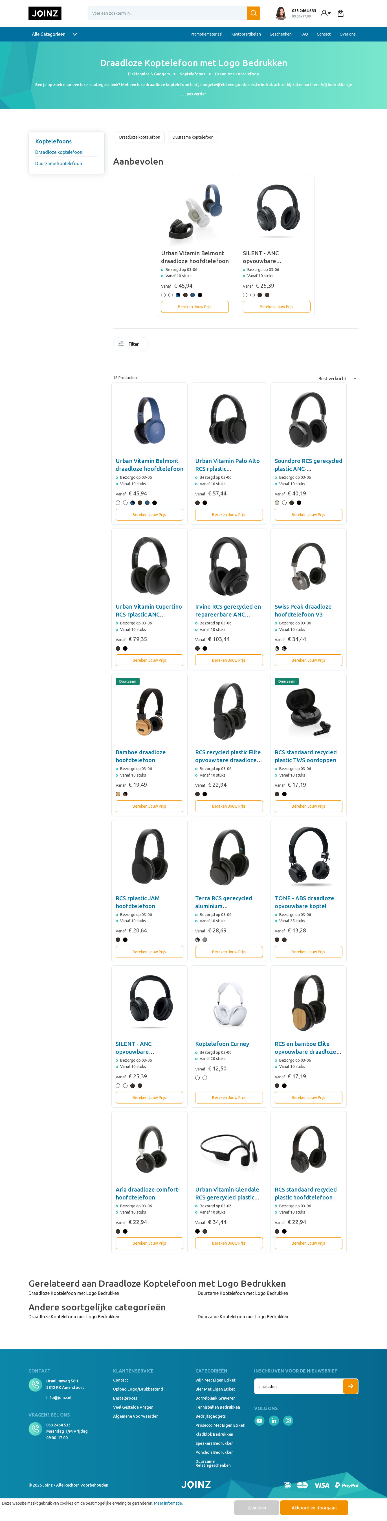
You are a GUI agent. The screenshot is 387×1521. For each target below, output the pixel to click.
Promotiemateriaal (207, 34)
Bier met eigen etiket (215, 1389)
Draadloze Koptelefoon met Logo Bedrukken (73, 1293)
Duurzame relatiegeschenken (213, 1463)
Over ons (348, 34)
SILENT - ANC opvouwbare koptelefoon (133, 1052)
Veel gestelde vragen (133, 1407)
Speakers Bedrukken (214, 1443)
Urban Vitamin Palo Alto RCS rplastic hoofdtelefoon (227, 469)
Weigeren (256, 1507)
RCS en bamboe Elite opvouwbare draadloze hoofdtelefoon (305, 1052)
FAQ (304, 34)
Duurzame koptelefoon (58, 163)
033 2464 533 (58, 1425)
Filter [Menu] (128, 344)
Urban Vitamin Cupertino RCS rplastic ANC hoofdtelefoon (149, 614)
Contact (324, 34)
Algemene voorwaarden (136, 1416)
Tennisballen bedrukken (217, 1407)
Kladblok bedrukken (214, 1434)
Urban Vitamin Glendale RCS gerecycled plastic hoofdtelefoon (227, 1197)
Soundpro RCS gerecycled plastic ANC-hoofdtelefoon (308, 469)
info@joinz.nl (58, 1397)
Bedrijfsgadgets (210, 1416)
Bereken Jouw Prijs (195, 307)
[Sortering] (337, 378)
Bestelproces (125, 1398)
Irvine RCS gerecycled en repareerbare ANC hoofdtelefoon (228, 614)
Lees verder (195, 94)
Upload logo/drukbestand (138, 1389)
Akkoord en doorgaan (314, 1507)
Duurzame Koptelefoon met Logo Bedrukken (243, 1293)
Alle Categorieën (54, 34)
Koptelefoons (53, 141)
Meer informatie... (169, 1503)
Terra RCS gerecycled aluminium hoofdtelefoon (223, 906)
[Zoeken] (253, 13)
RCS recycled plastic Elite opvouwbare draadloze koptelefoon (228, 760)
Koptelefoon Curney (222, 1044)
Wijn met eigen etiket (215, 1380)
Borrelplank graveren (215, 1398)
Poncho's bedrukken (214, 1452)
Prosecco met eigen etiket (220, 1425)
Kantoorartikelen (246, 34)
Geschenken (281, 34)
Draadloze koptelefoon (58, 152)
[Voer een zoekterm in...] (174, 13)
